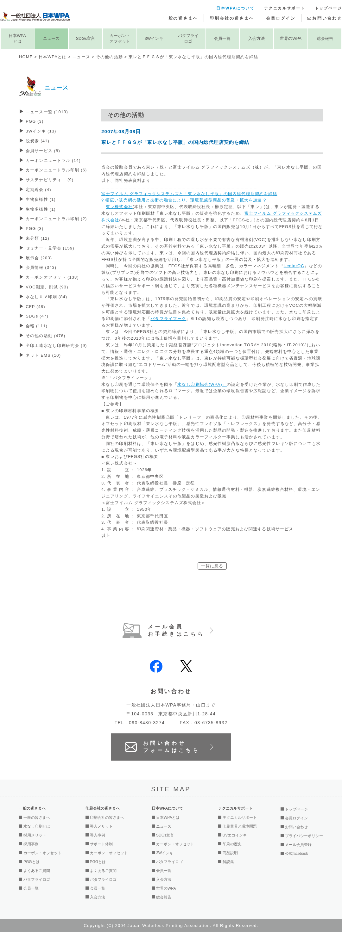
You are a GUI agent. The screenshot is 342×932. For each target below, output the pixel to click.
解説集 (228, 862)
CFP (35, 306)
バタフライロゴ (188, 38)
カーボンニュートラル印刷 (56, 170)
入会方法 (256, 38)
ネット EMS (43, 355)
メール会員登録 (298, 845)
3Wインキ (154, 38)
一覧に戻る (212, 566)
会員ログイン (281, 18)
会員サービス (43, 150)
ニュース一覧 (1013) (47, 111)
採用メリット (34, 835)
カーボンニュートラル (53, 160)
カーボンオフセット (52, 277)
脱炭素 (37, 141)
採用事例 (31, 844)
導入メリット (101, 826)
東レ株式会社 (119, 206)
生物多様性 (41, 199)
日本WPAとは (17, 38)
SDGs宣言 (85, 38)
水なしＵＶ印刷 (46, 296)
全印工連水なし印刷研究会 (56, 345)
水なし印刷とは (36, 826)
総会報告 (325, 38)
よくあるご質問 (36, 870)
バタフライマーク (168, 318)
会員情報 (41, 267)
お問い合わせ (327, 18)
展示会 (39, 258)
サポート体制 (101, 844)
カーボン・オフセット (120, 38)
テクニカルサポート (284, 8)
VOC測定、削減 (47, 287)
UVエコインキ (235, 835)
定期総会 (38, 189)
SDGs (37, 316)
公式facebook (296, 853)
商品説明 (230, 853)
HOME (26, 56)
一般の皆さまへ (180, 18)
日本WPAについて (235, 8)
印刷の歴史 (232, 844)
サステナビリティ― (49, 179)
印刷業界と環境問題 (240, 826)
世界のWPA (290, 38)
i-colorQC (294, 265)
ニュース (51, 38)
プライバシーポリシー (304, 836)
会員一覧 (222, 38)
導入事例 (97, 835)
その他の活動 (109, 56)
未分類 (37, 238)
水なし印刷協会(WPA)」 (202, 384)
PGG (34, 121)
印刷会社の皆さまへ (232, 18)
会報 (37, 326)
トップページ (328, 8)
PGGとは (31, 862)
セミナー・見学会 (50, 248)
